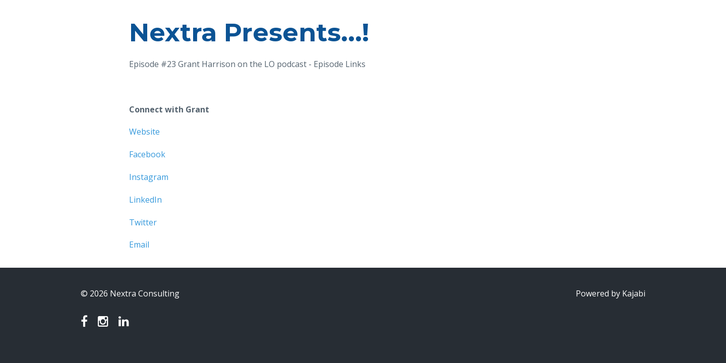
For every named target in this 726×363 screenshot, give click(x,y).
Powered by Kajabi (610, 293)
